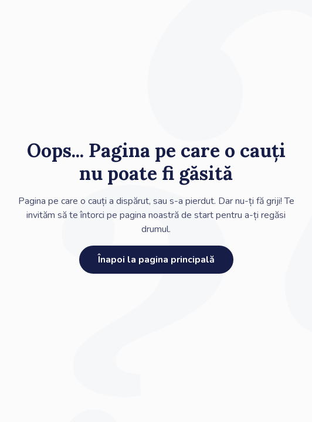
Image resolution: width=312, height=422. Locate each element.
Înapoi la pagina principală (156, 259)
